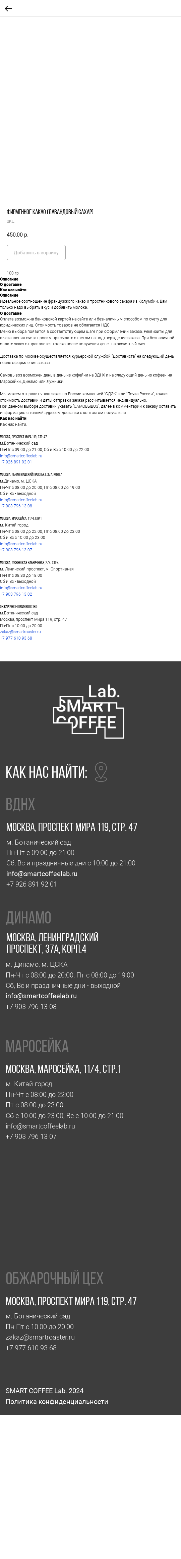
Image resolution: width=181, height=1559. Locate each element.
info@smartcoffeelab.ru (21, 456)
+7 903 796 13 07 (16, 550)
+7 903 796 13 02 (16, 594)
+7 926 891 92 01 (16, 462)
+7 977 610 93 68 (16, 638)
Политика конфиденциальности (57, 1402)
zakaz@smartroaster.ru (20, 632)
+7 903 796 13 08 (16, 506)
